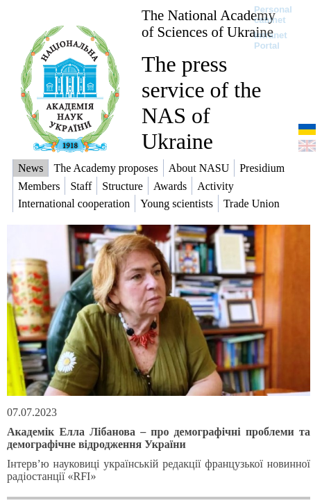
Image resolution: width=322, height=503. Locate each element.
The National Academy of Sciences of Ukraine (209, 23)
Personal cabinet (273, 14)
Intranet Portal (270, 40)
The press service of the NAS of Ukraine (201, 102)
